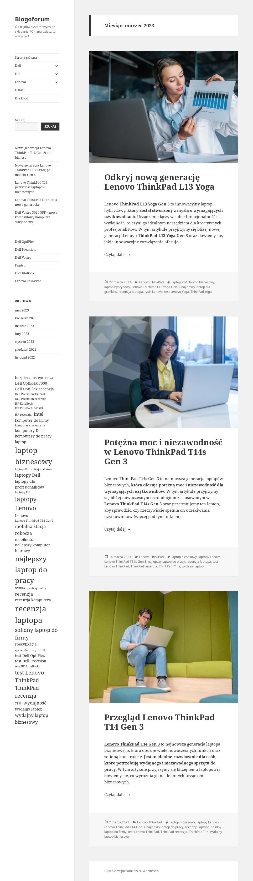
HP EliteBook (24, 273)
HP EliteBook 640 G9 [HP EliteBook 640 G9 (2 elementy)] (29, 408)
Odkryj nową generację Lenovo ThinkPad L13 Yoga (159, 182)
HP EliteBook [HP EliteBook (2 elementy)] (24, 403)
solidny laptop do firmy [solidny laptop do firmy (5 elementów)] (36, 633)
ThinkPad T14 (199, 831)
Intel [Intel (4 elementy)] (38, 414)
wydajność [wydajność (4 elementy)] (34, 703)
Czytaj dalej (117, 254)
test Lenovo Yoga (176, 291)
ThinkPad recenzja (144, 566)
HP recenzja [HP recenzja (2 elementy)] (23, 414)
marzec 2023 (24, 326)
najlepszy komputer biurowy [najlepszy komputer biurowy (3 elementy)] (32, 547)
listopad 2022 (25, 357)
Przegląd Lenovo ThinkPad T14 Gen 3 (159, 722)
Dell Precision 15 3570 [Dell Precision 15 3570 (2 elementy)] (30, 394)
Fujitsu (20, 265)
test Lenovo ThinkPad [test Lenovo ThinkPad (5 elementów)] (29, 676)
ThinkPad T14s (169, 566)
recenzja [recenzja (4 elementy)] (24, 594)
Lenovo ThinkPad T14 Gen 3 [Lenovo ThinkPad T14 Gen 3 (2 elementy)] (34, 520)
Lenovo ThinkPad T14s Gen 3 (125, 561)
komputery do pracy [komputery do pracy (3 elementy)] (33, 436)
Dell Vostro (23, 257)
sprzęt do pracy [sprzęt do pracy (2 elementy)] (25, 650)
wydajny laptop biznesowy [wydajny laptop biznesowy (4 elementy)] (31, 718)
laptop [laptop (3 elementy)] (20, 441)
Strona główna (26, 57)
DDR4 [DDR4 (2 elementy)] (49, 378)
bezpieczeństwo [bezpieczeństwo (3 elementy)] (29, 377)
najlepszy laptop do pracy (166, 561)
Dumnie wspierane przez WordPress (131, 871)
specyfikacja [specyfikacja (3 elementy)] (26, 644)
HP (17, 74)
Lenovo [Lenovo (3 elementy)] (21, 515)
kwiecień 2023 (26, 318)
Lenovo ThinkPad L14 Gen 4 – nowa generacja (37, 202)
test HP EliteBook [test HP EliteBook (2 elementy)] (27, 666)
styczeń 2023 (24, 341)
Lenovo (20, 82)
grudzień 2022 (26, 349)
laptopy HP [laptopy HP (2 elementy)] (22, 492)
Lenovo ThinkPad (28, 281)
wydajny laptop (193, 566)
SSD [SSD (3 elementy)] (41, 649)
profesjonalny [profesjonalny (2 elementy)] (36, 588)
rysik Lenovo (153, 291)
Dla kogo (21, 98)
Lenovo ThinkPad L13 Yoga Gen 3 (156, 287)
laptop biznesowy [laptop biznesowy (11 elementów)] (33, 455)
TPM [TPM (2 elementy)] (18, 703)
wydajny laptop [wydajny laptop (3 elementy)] (29, 709)
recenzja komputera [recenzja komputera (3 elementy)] (33, 599)
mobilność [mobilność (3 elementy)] (24, 539)
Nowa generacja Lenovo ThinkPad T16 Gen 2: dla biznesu (33, 153)
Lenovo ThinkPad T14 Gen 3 (124, 827)
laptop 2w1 (180, 282)
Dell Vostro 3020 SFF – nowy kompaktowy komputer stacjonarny (36, 217)
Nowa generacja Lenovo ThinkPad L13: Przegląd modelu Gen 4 (33, 170)
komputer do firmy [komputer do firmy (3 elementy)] (32, 420)
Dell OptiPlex (24, 241)
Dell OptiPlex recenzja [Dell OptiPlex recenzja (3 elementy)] (34, 388)
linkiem (171, 516)
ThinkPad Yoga (201, 291)
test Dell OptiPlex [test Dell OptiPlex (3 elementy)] (30, 655)
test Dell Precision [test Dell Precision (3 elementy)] (30, 660)
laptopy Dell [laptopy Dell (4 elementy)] (27, 475)
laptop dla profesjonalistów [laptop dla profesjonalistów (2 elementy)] (33, 469)
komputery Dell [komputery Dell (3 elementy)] (29, 430)
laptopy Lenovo (209, 557)
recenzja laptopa (130, 291)
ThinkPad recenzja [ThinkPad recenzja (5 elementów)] (27, 691)
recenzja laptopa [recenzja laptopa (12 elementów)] (30, 614)
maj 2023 (22, 310)
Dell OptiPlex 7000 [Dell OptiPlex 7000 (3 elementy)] (31, 383)
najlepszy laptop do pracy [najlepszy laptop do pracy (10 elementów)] (31, 569)
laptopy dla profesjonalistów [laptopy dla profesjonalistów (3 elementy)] (29, 484)
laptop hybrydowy (117, 287)
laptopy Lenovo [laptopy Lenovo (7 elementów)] (26, 503)
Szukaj (20, 120)
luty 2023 (22, 333)
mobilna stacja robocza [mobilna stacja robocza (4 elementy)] (30, 529)
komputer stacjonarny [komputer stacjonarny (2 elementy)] (30, 425)
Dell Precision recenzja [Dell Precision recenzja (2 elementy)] (30, 399)
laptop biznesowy (201, 282)
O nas (19, 90)
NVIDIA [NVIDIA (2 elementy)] (20, 588)
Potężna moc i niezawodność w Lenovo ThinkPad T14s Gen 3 (163, 452)
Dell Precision (25, 249)
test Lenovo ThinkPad (143, 831)
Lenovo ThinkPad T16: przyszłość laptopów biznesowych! (31, 187)
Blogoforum (32, 19)
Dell (18, 65)
